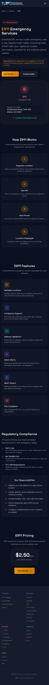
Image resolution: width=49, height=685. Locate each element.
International (30, 621)
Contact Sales (29, 74)
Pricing (4, 607)
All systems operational (25, 678)
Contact (29, 637)
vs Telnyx (5, 634)
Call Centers (30, 607)
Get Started (10, 74)
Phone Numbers (7, 604)
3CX (27, 604)
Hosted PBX (6, 601)
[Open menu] (45, 3)
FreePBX (29, 601)
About (28, 630)
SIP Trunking (6, 597)
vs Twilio (5, 630)
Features (12, 11)
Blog (27, 640)
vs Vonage (5, 637)
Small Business (31, 611)
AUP (3, 663)
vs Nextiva (5, 644)
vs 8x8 (4, 647)
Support (29, 634)
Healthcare (30, 614)
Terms (4, 657)
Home (4, 11)
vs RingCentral (7, 640)
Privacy (4, 660)
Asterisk (29, 597)
